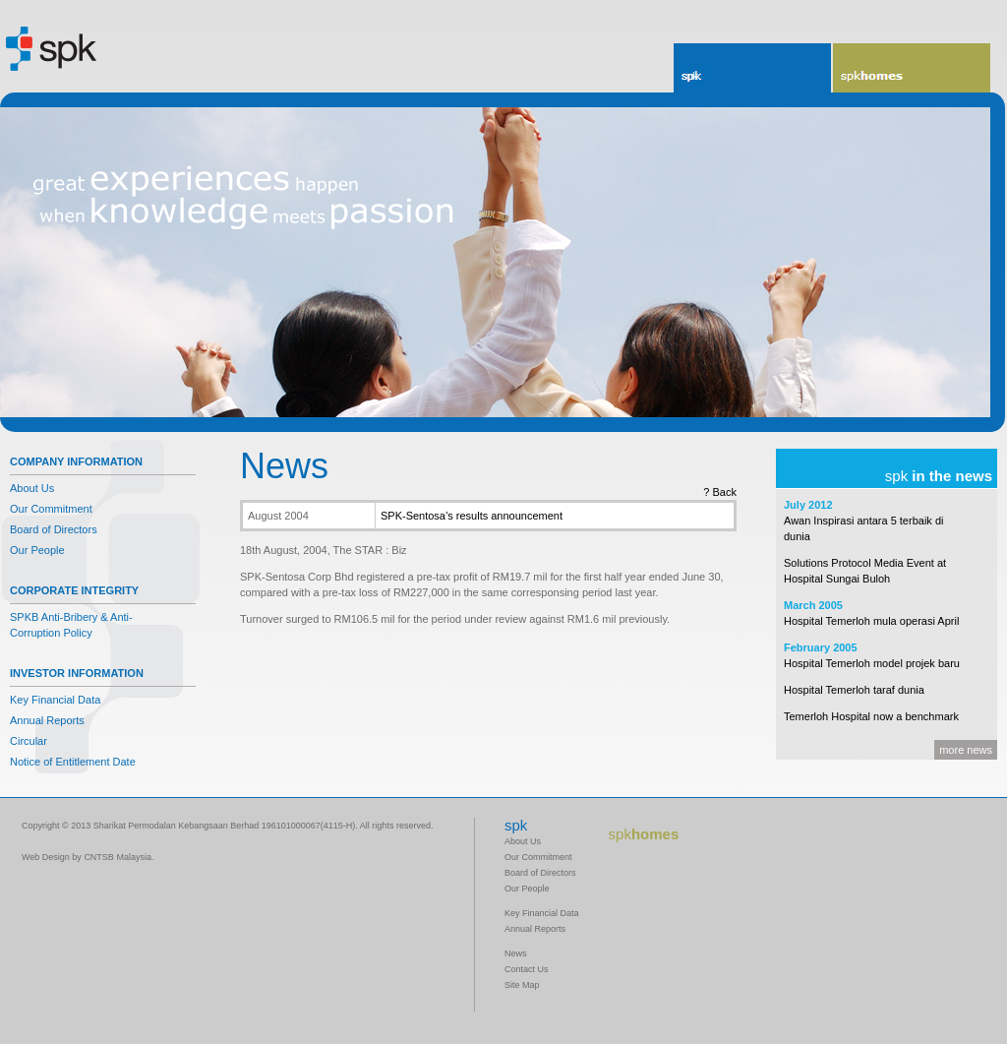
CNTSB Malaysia (117, 857)
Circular (28, 741)
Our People (37, 550)
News (515, 953)
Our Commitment (51, 509)
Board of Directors (53, 529)
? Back (720, 492)
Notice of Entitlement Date (73, 762)
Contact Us (526, 969)
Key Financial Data (55, 700)
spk (689, 76)
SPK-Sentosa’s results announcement (472, 516)
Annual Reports (47, 720)
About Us (32, 488)
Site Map (522, 985)
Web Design (46, 857)
